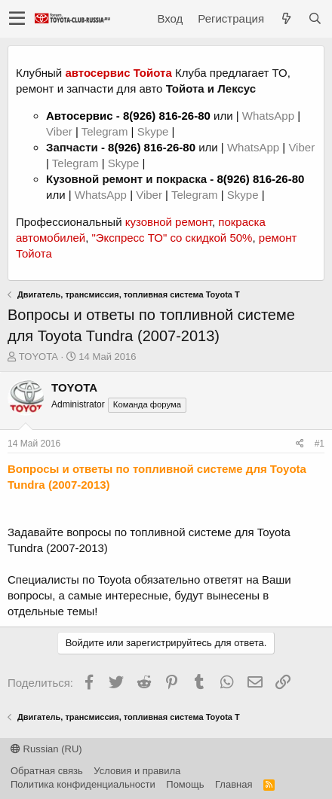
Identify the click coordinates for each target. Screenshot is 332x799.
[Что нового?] (286, 18)
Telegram (106, 131)
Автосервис (79, 115)
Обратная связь (47, 770)
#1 (319, 443)
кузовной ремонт (168, 221)
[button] (17, 19)
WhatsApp (269, 115)
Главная (233, 784)
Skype (154, 131)
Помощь (185, 784)
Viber (59, 131)
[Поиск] (314, 18)
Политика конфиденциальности (83, 784)
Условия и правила (137, 770)
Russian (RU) (46, 749)
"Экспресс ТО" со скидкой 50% (171, 237)
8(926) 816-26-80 (167, 115)
